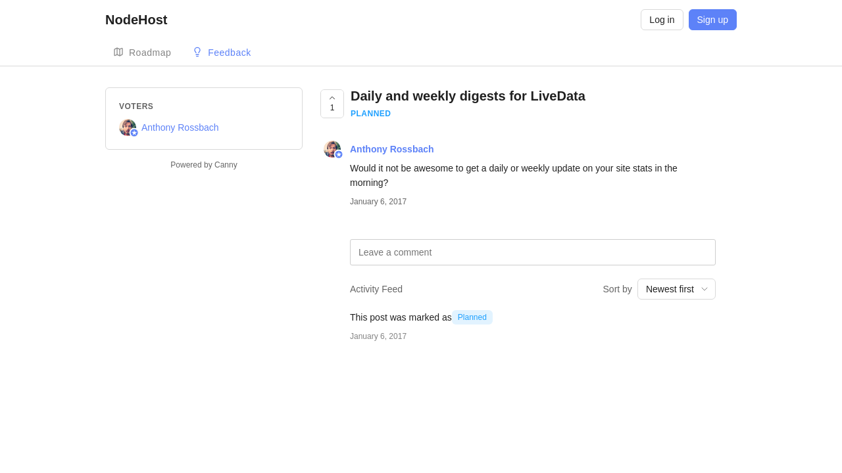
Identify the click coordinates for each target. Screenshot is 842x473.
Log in (661, 19)
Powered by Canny (203, 164)
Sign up (712, 19)
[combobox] (676, 289)
